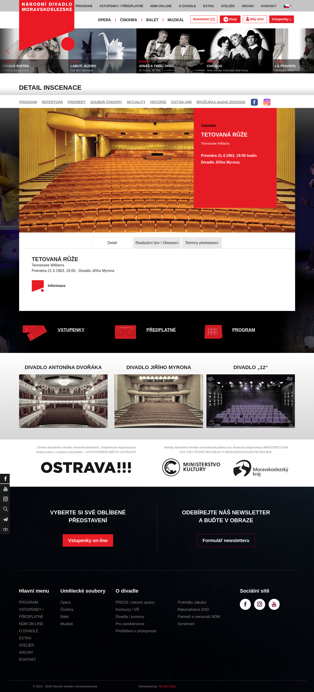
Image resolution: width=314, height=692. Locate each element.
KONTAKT (27, 660)
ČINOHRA (128, 20)
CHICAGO (214, 66)
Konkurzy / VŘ (127, 609)
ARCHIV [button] (248, 6)
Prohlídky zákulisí (192, 602)
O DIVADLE (28, 631)
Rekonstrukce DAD (193, 609)
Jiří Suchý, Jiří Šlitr (150, 70)
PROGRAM (28, 102)
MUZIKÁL (175, 20)
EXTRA (25, 638)
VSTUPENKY (71, 329)
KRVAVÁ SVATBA (15, 66)
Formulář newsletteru (225, 540)
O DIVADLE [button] (187, 6)
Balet (64, 617)
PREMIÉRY (77, 102)
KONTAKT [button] (268, 6)
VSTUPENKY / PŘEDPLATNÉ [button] (121, 6)
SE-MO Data (167, 686)
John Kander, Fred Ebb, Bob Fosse (227, 70)
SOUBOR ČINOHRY (106, 102)
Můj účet (255, 19)
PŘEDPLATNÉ (161, 329)
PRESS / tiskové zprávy (135, 602)
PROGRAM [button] (84, 6)
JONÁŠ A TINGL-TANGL (157, 66)
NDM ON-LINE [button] (161, 6)
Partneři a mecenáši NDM (199, 617)
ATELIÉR (26, 645)
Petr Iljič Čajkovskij (81, 70)
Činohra (66, 609)
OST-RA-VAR (181, 102)
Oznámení (186, 624)
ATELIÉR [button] (228, 6)
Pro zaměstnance (130, 624)
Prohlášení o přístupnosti (136, 631)
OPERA (104, 20)
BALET (152, 20)
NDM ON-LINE (31, 624)
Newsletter (203, 19)
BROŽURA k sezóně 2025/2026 (221, 102)
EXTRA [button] (208, 6)
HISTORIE (158, 102)
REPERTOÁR (52, 102)
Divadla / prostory (130, 617)
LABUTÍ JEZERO (83, 66)
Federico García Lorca (15, 70)
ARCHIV (26, 652)
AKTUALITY (136, 102)
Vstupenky (281, 19)
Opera (65, 602)
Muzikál (66, 624)
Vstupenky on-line (88, 540)
